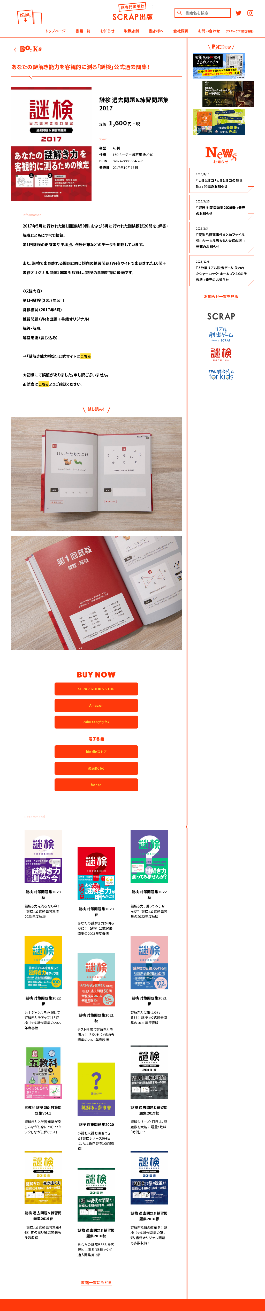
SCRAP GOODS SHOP (96, 688)
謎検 (221, 354)
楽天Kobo (96, 768)
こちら (85, 356)
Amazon (96, 705)
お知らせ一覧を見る (221, 296)
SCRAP (221, 316)
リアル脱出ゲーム (221, 334)
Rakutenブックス (96, 721)
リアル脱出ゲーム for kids (221, 374)
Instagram (250, 13)
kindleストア (96, 751)
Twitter (238, 13)
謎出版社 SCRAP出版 (132, 11)
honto (96, 784)
